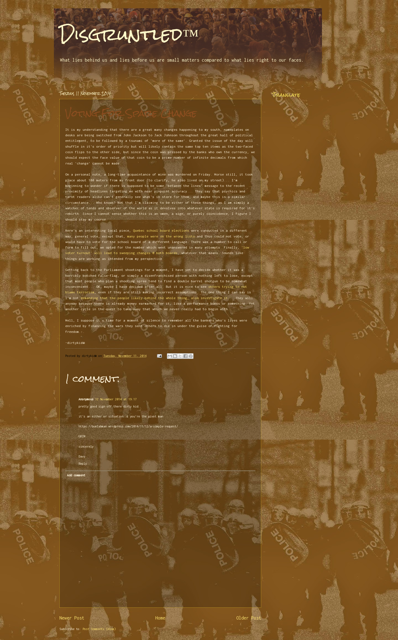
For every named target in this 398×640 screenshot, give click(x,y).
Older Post (248, 617)
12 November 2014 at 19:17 (116, 399)
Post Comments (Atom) (99, 629)
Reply (82, 463)
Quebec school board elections (161, 230)
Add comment (76, 475)
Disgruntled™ (129, 34)
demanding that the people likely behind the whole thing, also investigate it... (157, 298)
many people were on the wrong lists (161, 236)
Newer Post (71, 617)
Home (160, 617)
